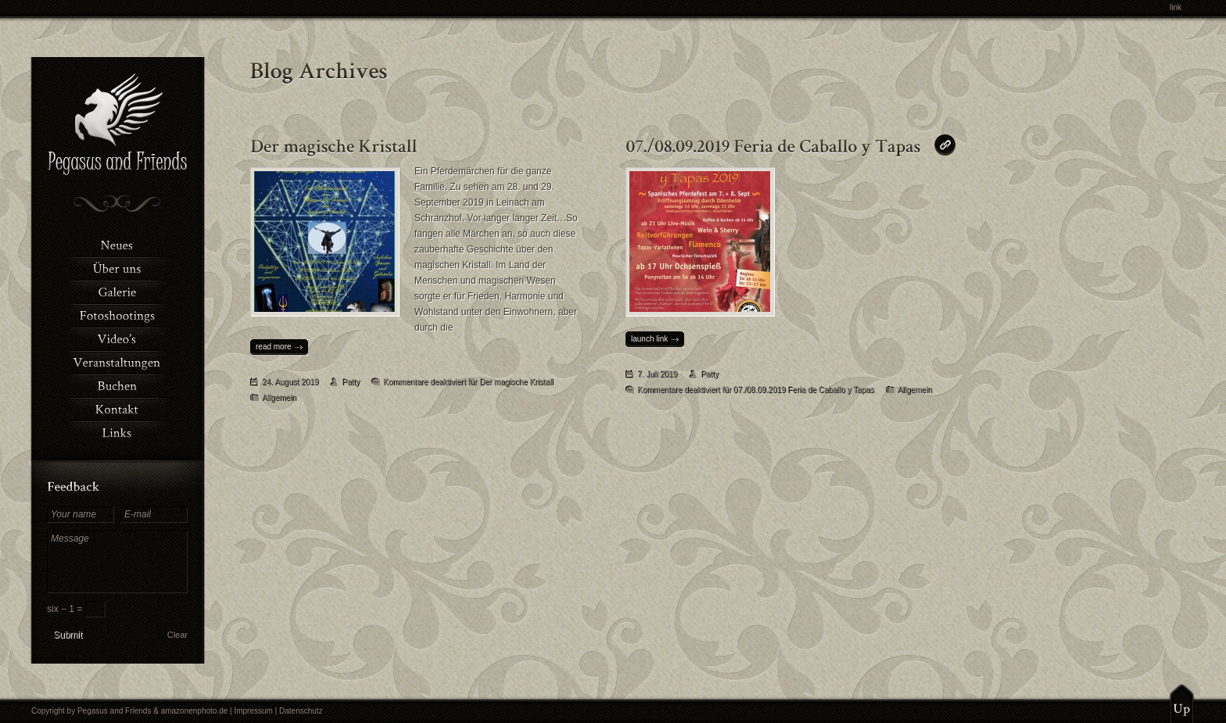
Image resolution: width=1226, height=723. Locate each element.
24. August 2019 (290, 382)
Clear (177, 634)
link (1175, 7)
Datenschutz (301, 711)
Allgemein (279, 397)
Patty (351, 382)
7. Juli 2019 (657, 374)
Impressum (253, 711)
